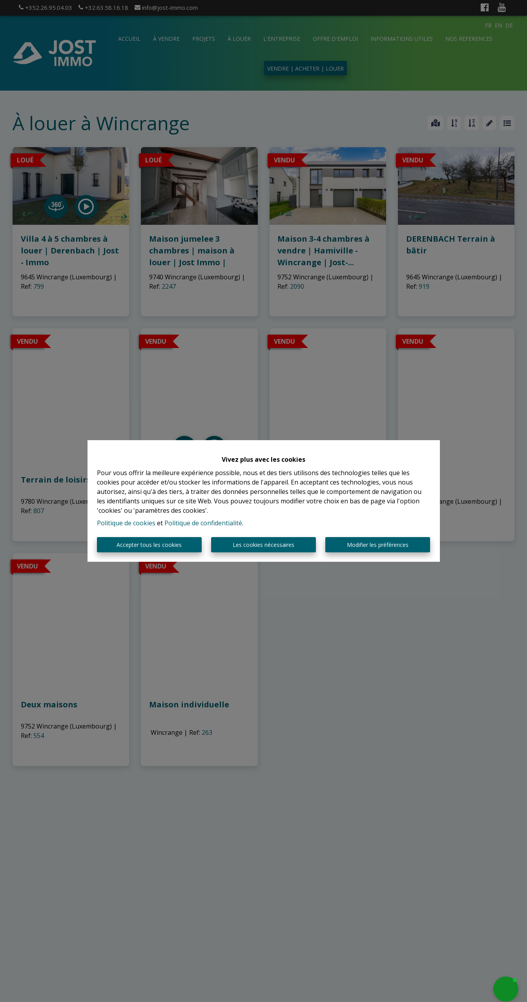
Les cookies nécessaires (263, 544)
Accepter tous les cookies (149, 544)
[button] (505, 989)
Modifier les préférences (377, 544)
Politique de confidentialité (203, 523)
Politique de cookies (126, 523)
